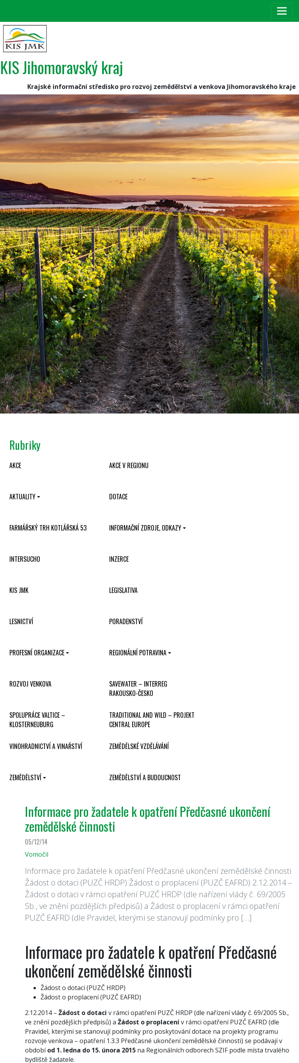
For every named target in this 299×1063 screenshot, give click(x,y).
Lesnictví (21, 621)
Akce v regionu (129, 465)
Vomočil (36, 854)
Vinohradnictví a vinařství (45, 746)
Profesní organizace (36, 652)
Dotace (118, 496)
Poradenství (126, 621)
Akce (15, 465)
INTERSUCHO (24, 559)
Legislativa (123, 590)
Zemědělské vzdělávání (139, 746)
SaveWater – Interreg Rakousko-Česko (138, 688)
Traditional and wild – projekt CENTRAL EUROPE (152, 719)
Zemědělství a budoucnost (145, 777)
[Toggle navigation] (282, 11)
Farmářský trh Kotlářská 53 (48, 527)
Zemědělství (25, 777)
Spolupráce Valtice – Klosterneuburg (37, 719)
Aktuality (22, 496)
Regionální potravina (137, 652)
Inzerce (119, 559)
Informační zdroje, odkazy (145, 527)
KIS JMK (18, 590)
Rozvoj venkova (30, 684)
